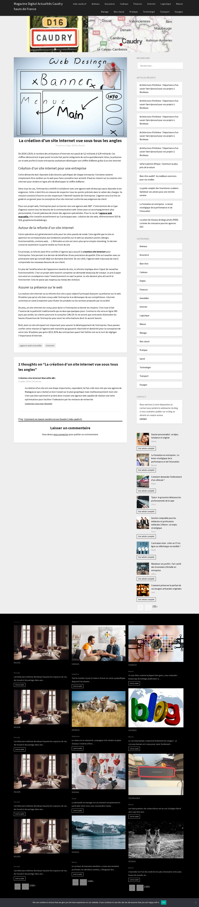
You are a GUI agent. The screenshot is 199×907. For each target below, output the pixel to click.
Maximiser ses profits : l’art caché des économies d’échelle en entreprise (166, 567)
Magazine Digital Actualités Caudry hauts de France (38, 6)
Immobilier (144, 298)
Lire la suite (19, 685)
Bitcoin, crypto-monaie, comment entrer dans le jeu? (155, 667)
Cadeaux (124, 3)
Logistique (166, 3)
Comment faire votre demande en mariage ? (94, 795)
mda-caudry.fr (80, 3)
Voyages (179, 11)
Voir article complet (146, 448)
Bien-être (144, 263)
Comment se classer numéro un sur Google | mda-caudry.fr (53, 419)
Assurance (110, 3)
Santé (142, 358)
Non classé (119, 11)
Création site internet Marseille (34, 377)
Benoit (82, 145)
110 (32, 885)
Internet (151, 3)
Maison (179, 3)
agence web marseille (31, 345)
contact (143, 418)
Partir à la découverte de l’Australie (146, 864)
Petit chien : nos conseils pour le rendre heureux (96, 732)
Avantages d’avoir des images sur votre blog (150, 733)
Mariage (105, 11)
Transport (165, 11)
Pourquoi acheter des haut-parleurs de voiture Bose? (155, 800)
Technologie (149, 11)
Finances (137, 3)
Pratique (133, 11)
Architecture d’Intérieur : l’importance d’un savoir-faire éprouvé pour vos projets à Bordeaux (159, 89)
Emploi (143, 280)
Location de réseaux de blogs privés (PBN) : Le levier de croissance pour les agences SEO (159, 223)
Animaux (96, 3)
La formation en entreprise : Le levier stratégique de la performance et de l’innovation (156, 208)
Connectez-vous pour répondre (38, 403)
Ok (163, 902)
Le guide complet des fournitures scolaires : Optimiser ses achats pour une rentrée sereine (159, 192)
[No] (195, 902)
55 (155, 606)
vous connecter (60, 434)
